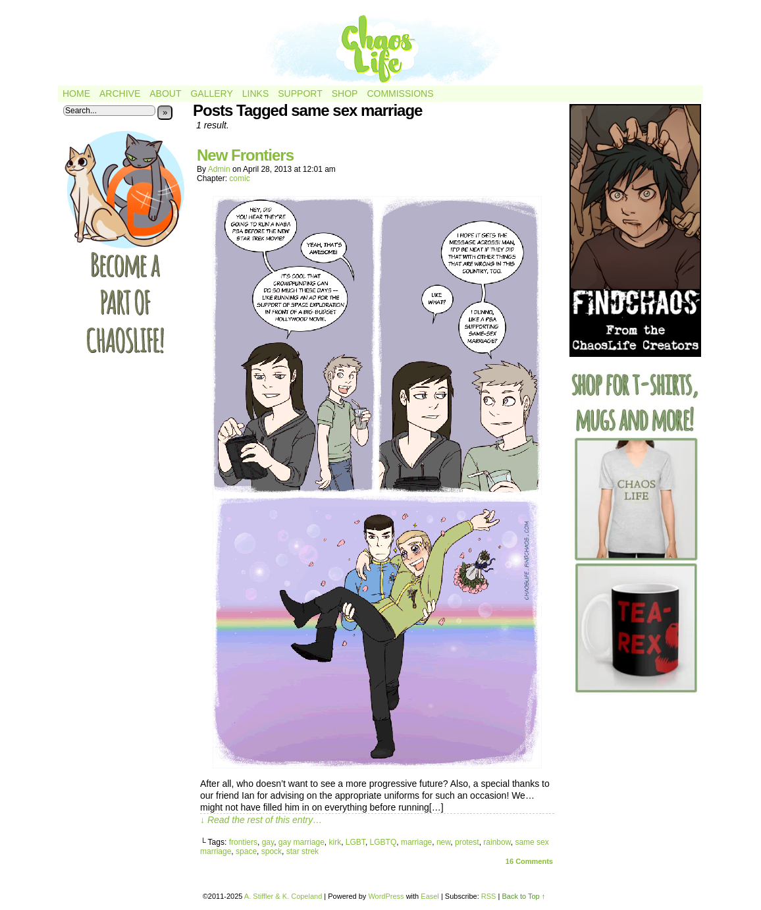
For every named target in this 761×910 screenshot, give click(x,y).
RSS (488, 896)
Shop (345, 93)
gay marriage (301, 842)
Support (300, 93)
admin (219, 169)
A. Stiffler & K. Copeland (283, 896)
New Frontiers (245, 155)
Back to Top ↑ (523, 896)
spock (271, 851)
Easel (430, 896)
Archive (119, 93)
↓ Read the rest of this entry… (261, 820)
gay (268, 842)
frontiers (243, 842)
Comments (529, 861)
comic (239, 178)
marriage (416, 842)
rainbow (496, 842)
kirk (335, 842)
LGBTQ (383, 842)
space (246, 851)
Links (255, 93)
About (165, 93)
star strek (302, 851)
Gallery (211, 93)
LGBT (355, 842)
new (443, 842)
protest (467, 842)
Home (76, 93)
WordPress (386, 896)
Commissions (400, 93)
